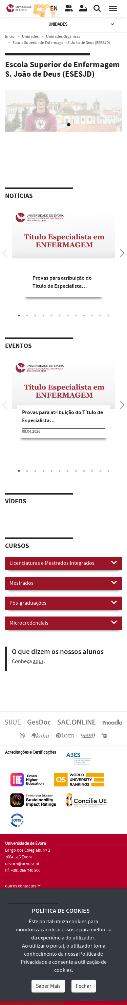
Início (10, 36)
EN (54, 8)
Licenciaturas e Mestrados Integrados (63, 565)
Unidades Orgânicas (63, 36)
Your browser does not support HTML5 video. (63, 119)
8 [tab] (75, 317)
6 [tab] (59, 317)
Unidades (81, 24)
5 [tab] (51, 317)
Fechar (83, 986)
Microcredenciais (63, 624)
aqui (38, 663)
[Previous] (5, 254)
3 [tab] (35, 317)
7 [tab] (67, 317)
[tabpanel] (63, 120)
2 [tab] (68, 127)
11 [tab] (100, 317)
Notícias (19, 198)
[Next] (122, 254)
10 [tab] (92, 317)
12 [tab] (108, 317)
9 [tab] (84, 317)
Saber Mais (48, 986)
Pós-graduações (63, 604)
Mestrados (63, 584)
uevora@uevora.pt (22, 866)
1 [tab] (58, 127)
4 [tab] (43, 317)
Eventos (18, 348)
